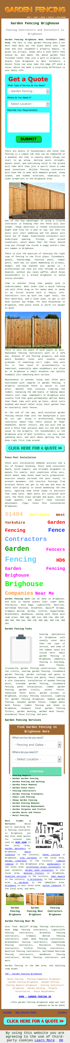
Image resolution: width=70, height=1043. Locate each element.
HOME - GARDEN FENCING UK (35, 997)
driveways (10, 885)
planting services (16, 876)
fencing (60, 286)
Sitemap (7, 1012)
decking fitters (34, 873)
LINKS (35, 17)
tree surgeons (28, 858)
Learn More (45, 1040)
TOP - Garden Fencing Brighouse (23, 974)
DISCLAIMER (61, 17)
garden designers (15, 848)
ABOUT (43, 17)
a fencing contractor (18, 830)
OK (61, 1040)
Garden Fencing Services (23, 720)
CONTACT (51, 17)
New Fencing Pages (25, 1012)
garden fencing (51, 383)
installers (52, 236)
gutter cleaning (52, 885)
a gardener (21, 882)
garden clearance (16, 861)
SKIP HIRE (21, 842)
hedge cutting (51, 855)
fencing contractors (52, 169)
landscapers (54, 864)
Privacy (62, 1012)
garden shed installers (39, 870)
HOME (28, 17)
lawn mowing (58, 876)
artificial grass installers (43, 867)
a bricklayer (35, 879)
